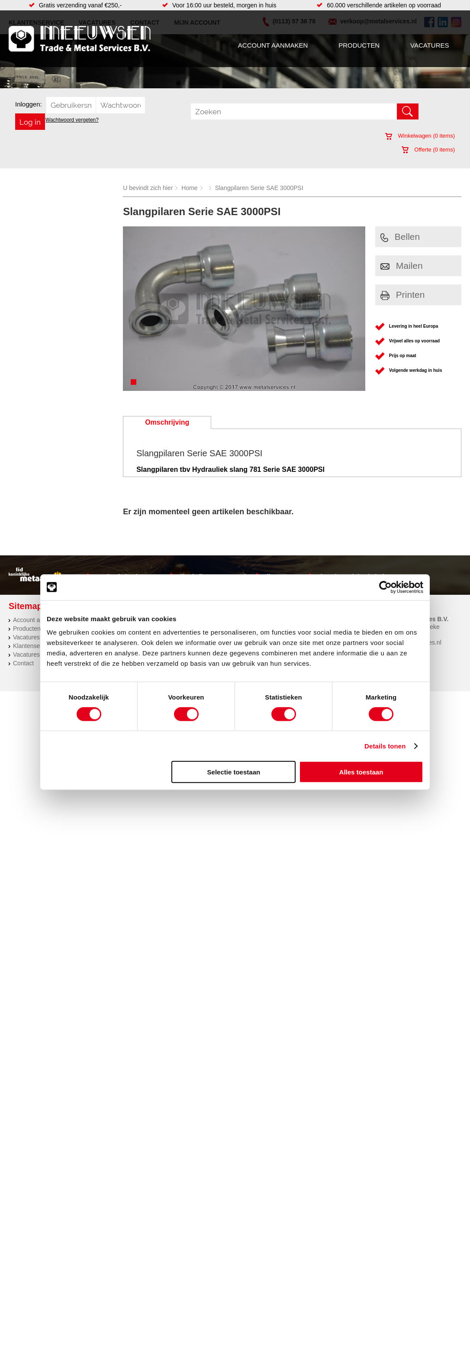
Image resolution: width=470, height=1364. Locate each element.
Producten (359, 45)
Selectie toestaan (234, 772)
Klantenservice (33, 645)
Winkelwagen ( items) (420, 135)
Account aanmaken (273, 45)
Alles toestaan (361, 772)
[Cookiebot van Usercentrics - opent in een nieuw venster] (385, 586)
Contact (23, 663)
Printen (402, 295)
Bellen (400, 237)
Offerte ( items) (428, 149)
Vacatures (429, 45)
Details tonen (385, 745)
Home (189, 187)
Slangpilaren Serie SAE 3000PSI (259, 187)
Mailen (401, 266)
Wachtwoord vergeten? (72, 120)
